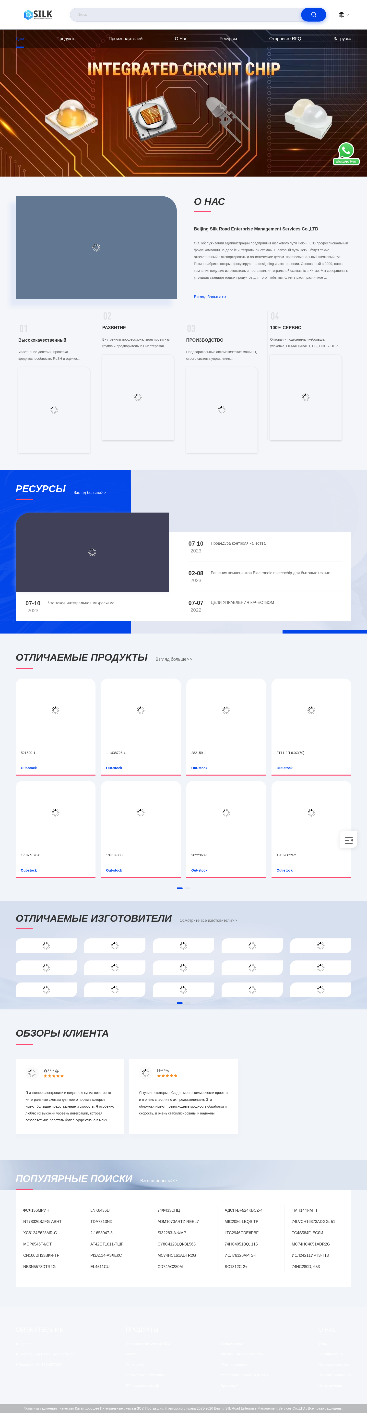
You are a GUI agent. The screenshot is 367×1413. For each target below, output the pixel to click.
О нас (181, 38)
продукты (66, 38)
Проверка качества (333, 1364)
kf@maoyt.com (47, 1354)
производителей (126, 38)
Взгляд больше (210, 297)
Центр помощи (330, 1386)
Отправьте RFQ (285, 38)
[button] (180, 888)
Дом (20, 38)
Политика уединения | (41, 1408)
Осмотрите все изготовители (208, 920)
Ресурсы (228, 38)
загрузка (342, 38)
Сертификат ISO (331, 1354)
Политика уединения (334, 1375)
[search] (313, 15)
